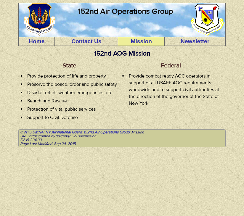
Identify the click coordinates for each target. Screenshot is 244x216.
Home (36, 41)
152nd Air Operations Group (106, 132)
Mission (141, 41)
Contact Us (86, 41)
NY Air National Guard (63, 132)
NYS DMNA (34, 132)
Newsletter (195, 41)
